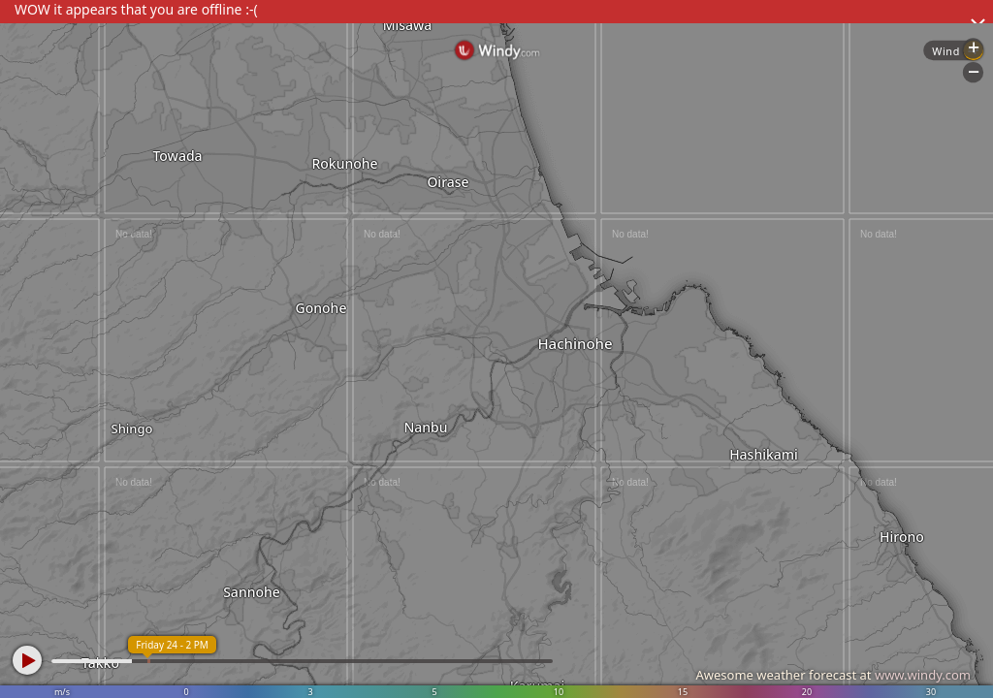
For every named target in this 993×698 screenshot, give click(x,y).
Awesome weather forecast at (833, 674)
